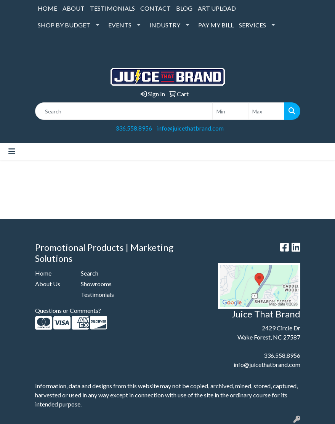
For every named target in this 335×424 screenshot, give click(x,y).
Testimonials (97, 294)
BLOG (184, 8)
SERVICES (252, 25)
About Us (47, 283)
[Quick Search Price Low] (230, 111)
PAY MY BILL (216, 25)
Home (43, 273)
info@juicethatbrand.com (190, 128)
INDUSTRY (164, 25)
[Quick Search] (124, 111)
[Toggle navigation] (12, 151)
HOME (47, 8)
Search (89, 273)
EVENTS (119, 25)
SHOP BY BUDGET (64, 25)
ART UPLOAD (217, 8)
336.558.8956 (133, 128)
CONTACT (155, 8)
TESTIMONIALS (112, 8)
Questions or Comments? (68, 310)
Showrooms (96, 283)
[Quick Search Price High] (266, 111)
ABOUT (74, 8)
